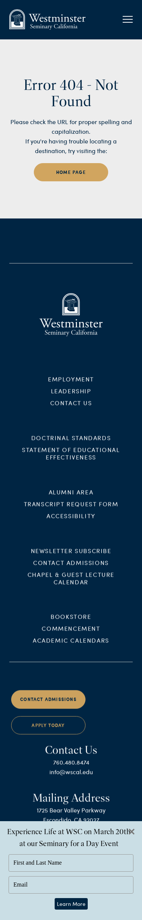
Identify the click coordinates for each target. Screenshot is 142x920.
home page (71, 172)
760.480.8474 (71, 766)
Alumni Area (71, 496)
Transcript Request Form (71, 508)
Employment (71, 383)
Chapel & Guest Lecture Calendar (71, 582)
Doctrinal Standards (71, 442)
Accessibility (71, 520)
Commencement (71, 632)
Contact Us (71, 407)
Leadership (71, 395)
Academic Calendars (71, 644)
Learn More (71, 903)
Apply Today (48, 729)
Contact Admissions (71, 566)
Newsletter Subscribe (71, 554)
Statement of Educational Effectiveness (71, 457)
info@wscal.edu (71, 776)
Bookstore (71, 621)
